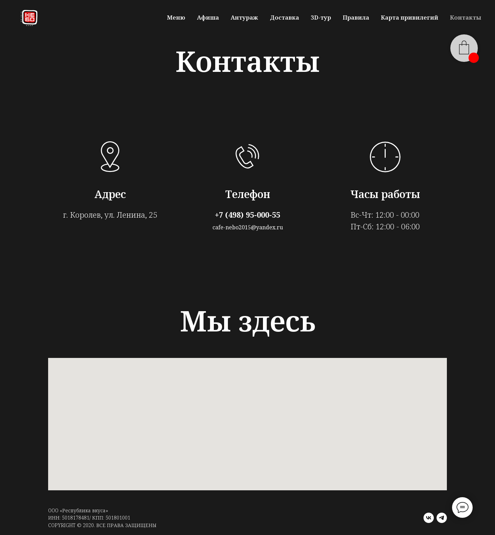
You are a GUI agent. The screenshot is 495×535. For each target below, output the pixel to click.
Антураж (244, 17)
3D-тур (321, 17)
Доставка (284, 17)
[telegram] (442, 518)
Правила (356, 17)
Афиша (208, 17)
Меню (176, 17)
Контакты (465, 17)
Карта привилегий (409, 17)
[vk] (429, 518)
